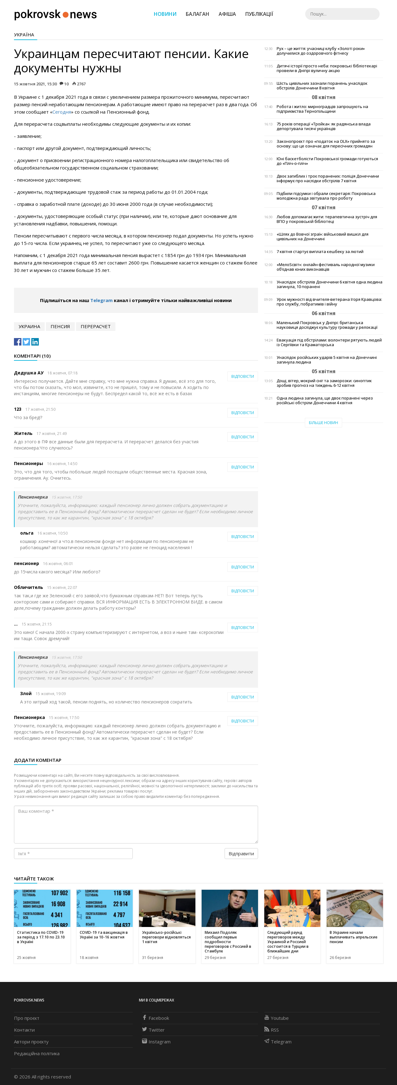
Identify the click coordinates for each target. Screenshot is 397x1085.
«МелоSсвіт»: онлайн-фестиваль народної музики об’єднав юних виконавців (326, 267)
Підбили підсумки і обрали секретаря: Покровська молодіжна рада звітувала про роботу (326, 196)
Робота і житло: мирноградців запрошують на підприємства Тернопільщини (322, 109)
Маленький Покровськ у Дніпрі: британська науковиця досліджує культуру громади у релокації (327, 325)
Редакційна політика (37, 1053)
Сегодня (61, 112)
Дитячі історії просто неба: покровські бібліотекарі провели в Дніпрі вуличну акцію (327, 68)
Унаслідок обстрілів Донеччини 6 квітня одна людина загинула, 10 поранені (329, 284)
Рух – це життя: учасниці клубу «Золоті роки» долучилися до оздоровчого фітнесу (321, 51)
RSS (271, 1030)
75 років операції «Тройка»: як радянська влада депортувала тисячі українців (324, 126)
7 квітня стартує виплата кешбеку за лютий (320, 251)
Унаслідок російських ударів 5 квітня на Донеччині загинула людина (327, 359)
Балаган (197, 14)
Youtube (276, 1018)
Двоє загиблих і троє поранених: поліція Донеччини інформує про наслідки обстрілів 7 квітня (328, 178)
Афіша (227, 14)
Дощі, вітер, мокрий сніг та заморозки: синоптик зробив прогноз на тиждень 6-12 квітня (324, 383)
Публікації (259, 14)
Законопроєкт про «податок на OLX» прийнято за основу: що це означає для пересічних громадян (326, 143)
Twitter (153, 1030)
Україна (24, 34)
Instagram (156, 1041)
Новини (165, 14)
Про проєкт (26, 1018)
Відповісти (242, 376)
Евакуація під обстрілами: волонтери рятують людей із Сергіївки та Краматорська (329, 342)
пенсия (60, 326)
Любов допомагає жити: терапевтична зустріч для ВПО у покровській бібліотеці (327, 219)
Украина (29, 326)
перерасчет (96, 326)
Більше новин (323, 422)
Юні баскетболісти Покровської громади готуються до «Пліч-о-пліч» (327, 161)
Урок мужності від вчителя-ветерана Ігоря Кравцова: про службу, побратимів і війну (329, 301)
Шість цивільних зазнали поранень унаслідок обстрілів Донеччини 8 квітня (322, 85)
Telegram (101, 300)
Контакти (24, 1030)
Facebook (155, 1018)
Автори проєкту (31, 1041)
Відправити (241, 853)
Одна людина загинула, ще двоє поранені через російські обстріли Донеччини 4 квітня (325, 400)
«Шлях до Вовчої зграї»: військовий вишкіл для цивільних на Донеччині (322, 236)
